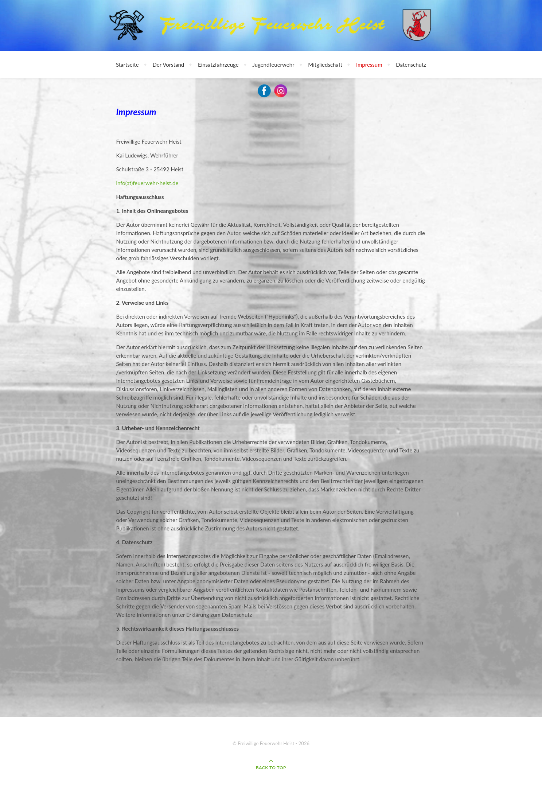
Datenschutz (411, 64)
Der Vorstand (168, 64)
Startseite (127, 64)
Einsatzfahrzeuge (218, 64)
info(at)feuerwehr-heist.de (147, 183)
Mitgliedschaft (325, 64)
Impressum (369, 64)
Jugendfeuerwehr (274, 64)
